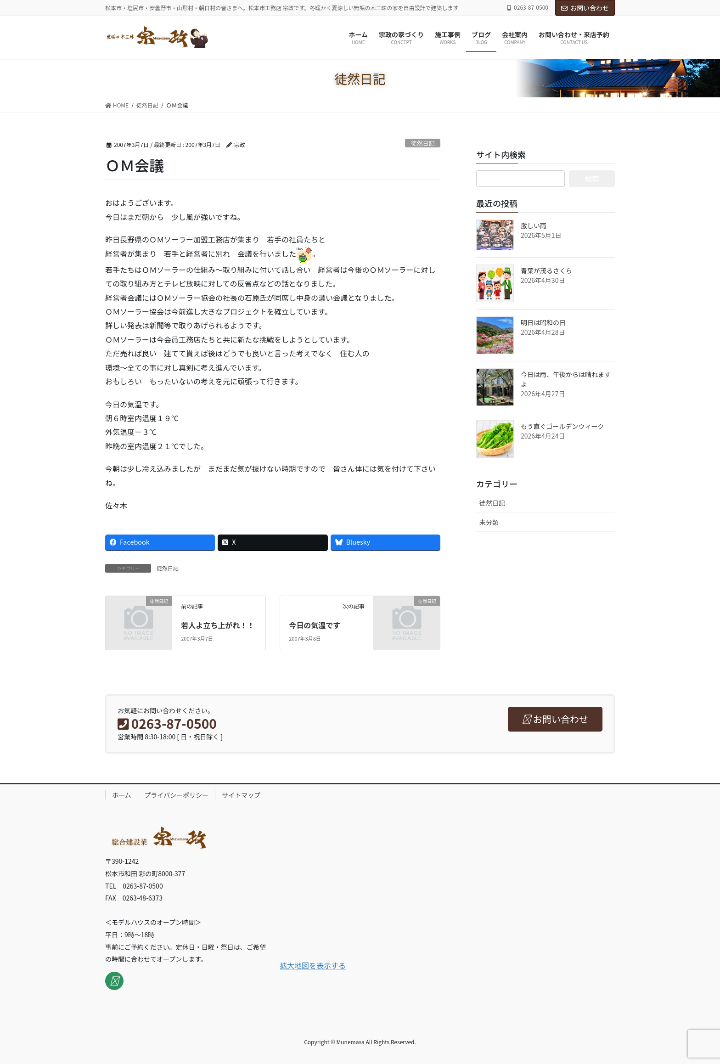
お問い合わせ (585, 7)
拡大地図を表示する (313, 965)
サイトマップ (241, 794)
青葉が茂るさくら (546, 270)
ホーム (121, 794)
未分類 (489, 522)
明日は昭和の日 (543, 322)
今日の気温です (314, 625)
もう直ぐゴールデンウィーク (562, 426)
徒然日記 (422, 143)
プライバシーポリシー (177, 794)
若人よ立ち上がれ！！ (217, 625)
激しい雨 (533, 225)
